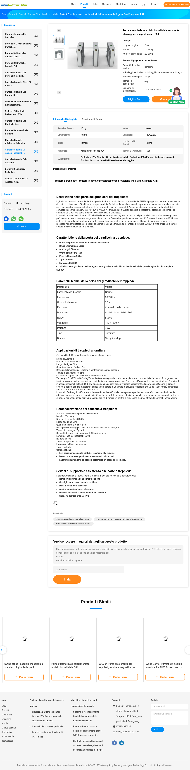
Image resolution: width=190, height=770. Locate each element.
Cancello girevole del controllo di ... (21, 122)
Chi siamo (6, 719)
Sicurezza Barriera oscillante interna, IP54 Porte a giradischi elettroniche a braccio (47, 716)
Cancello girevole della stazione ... (21, 161)
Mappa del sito (9, 727)
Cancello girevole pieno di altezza (21, 84)
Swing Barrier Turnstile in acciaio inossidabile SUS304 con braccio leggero (163, 667)
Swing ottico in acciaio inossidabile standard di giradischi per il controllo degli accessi (23, 667)
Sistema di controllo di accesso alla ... (21, 180)
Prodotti (5, 710)
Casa (4, 706)
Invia (67, 579)
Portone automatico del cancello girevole (73, 524)
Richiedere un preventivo (177, 4)
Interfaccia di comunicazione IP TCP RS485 (47, 734)
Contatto (21, 226)
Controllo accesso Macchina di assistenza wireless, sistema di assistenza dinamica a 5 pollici (88, 745)
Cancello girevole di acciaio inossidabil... (21, 151)
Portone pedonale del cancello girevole (72, 519)
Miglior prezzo (136, 99)
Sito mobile (7, 732)
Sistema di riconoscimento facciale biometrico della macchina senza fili (86, 716)
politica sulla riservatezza (8, 738)
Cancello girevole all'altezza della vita (21, 142)
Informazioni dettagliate (65, 119)
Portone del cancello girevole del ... (21, 64)
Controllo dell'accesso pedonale (47, 726)
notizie (5, 723)
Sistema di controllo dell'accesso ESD (21, 113)
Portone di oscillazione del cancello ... (21, 45)
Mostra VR (7, 714)
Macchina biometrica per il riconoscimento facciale (84, 703)
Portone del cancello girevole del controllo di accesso (119, 519)
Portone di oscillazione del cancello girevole (47, 703)
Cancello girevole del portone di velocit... (21, 74)
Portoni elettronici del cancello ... (21, 36)
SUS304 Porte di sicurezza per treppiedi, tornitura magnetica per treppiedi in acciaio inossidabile (116, 667)
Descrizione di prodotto (92, 119)
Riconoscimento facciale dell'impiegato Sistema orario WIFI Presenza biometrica (87, 730)
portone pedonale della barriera (21, 132)
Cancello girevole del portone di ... (21, 93)
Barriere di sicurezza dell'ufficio (21, 170)
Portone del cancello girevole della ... (21, 55)
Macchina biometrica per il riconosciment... (21, 103)
